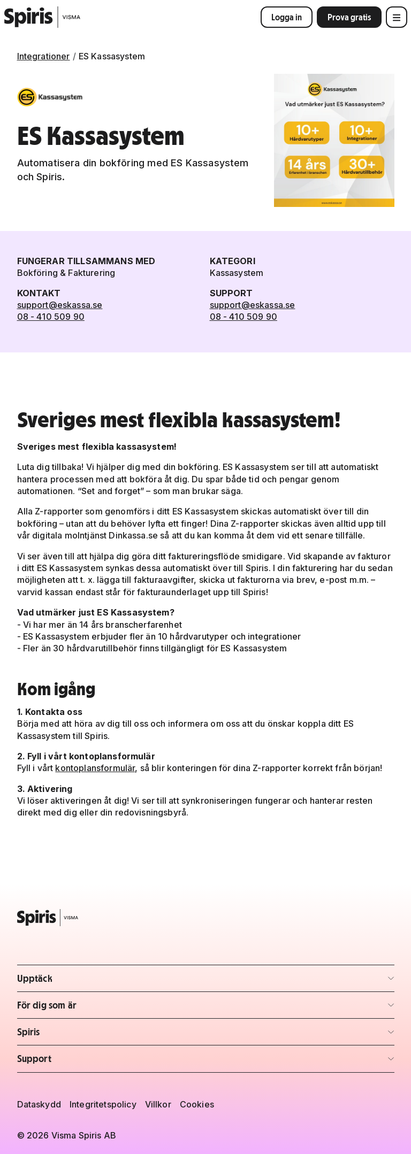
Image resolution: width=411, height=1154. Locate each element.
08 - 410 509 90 (51, 316)
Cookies (197, 1104)
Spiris (80, 1035)
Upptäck (80, 981)
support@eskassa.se (60, 304)
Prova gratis (349, 17)
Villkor (158, 1104)
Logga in (286, 17)
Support (80, 1061)
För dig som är (80, 1008)
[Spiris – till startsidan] (205, 917)
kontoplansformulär (95, 768)
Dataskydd (39, 1104)
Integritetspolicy (103, 1104)
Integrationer (43, 56)
